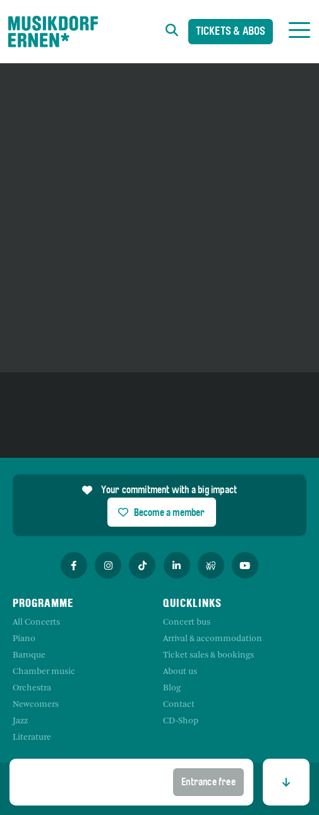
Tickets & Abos (231, 33)
